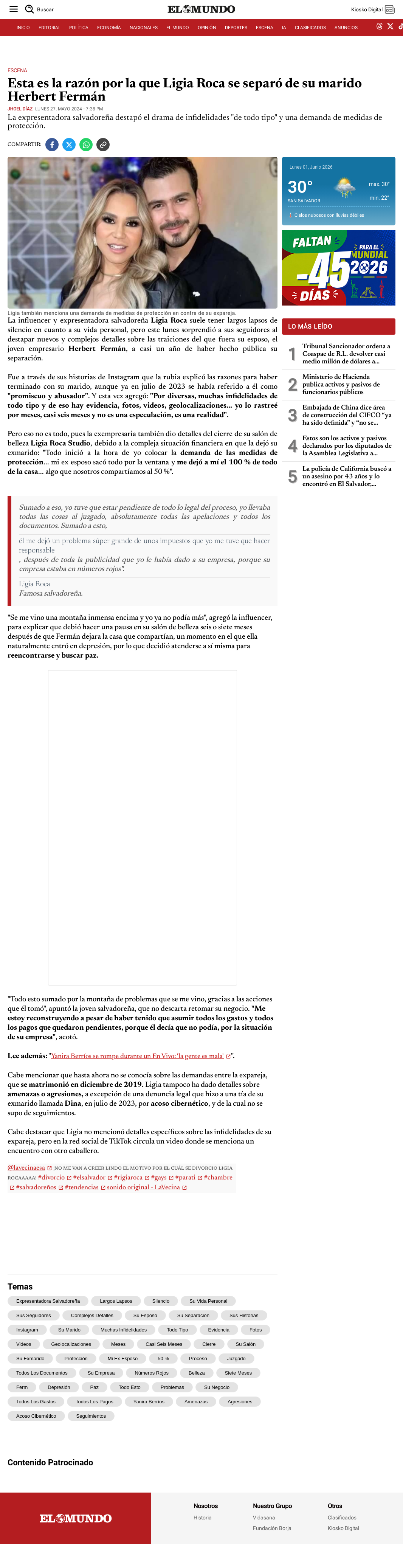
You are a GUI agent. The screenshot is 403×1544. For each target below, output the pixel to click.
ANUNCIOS (346, 36)
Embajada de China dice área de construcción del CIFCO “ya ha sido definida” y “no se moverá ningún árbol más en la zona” (347, 416)
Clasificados (342, 1518)
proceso (198, 1358)
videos (23, 1344)
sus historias (244, 1315)
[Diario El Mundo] (201, 21)
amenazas (196, 1401)
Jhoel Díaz (20, 109)
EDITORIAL (49, 36)
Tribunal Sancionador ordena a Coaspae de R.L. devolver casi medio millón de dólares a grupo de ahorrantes (346, 354)
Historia (203, 1518)
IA (284, 36)
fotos (256, 1330)
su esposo (145, 1315)
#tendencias (82, 1187)
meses (118, 1344)
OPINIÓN (207, 36)
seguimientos (91, 1416)
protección (75, 1358)
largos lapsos (116, 1301)
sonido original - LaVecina (143, 1187)
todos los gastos (36, 1401)
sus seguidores (33, 1315)
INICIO (23, 36)
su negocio (216, 1387)
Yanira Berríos (148, 1401)
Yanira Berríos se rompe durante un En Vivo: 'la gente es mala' (137, 1056)
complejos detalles (92, 1315)
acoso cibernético (36, 1416)
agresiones (240, 1401)
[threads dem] (379, 37)
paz (94, 1387)
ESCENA (264, 36)
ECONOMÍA (109, 36)
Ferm (22, 1387)
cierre (208, 1344)
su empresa (101, 1373)
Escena (17, 70)
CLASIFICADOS (310, 36)
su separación (193, 1315)
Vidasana (264, 1518)
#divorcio (51, 1178)
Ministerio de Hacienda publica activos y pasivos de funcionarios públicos (341, 385)
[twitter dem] (390, 37)
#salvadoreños (36, 1187)
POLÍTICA (78, 36)
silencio (161, 1301)
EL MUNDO (177, 36)
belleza (197, 1373)
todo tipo (177, 1330)
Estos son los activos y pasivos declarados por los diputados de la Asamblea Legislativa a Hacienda (347, 446)
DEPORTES (236, 36)
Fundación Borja (272, 1528)
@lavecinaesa (26, 1168)
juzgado (236, 1358)
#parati (185, 1178)
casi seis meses (164, 1344)
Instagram (27, 1330)
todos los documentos (42, 1373)
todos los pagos (94, 1401)
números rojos (152, 1373)
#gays (159, 1178)
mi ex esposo (123, 1358)
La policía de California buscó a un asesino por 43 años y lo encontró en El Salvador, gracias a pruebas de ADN (346, 477)
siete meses (238, 1373)
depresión (59, 1387)
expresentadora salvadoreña (48, 1301)
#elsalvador (89, 1178)
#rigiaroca (128, 1178)
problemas (172, 1387)
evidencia (218, 1330)
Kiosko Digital (343, 1528)
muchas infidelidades (124, 1330)
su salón (246, 1344)
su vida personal (208, 1301)
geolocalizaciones (71, 1344)
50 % (163, 1358)
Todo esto (130, 1387)
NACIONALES (144, 36)
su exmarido (30, 1358)
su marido (69, 1330)
